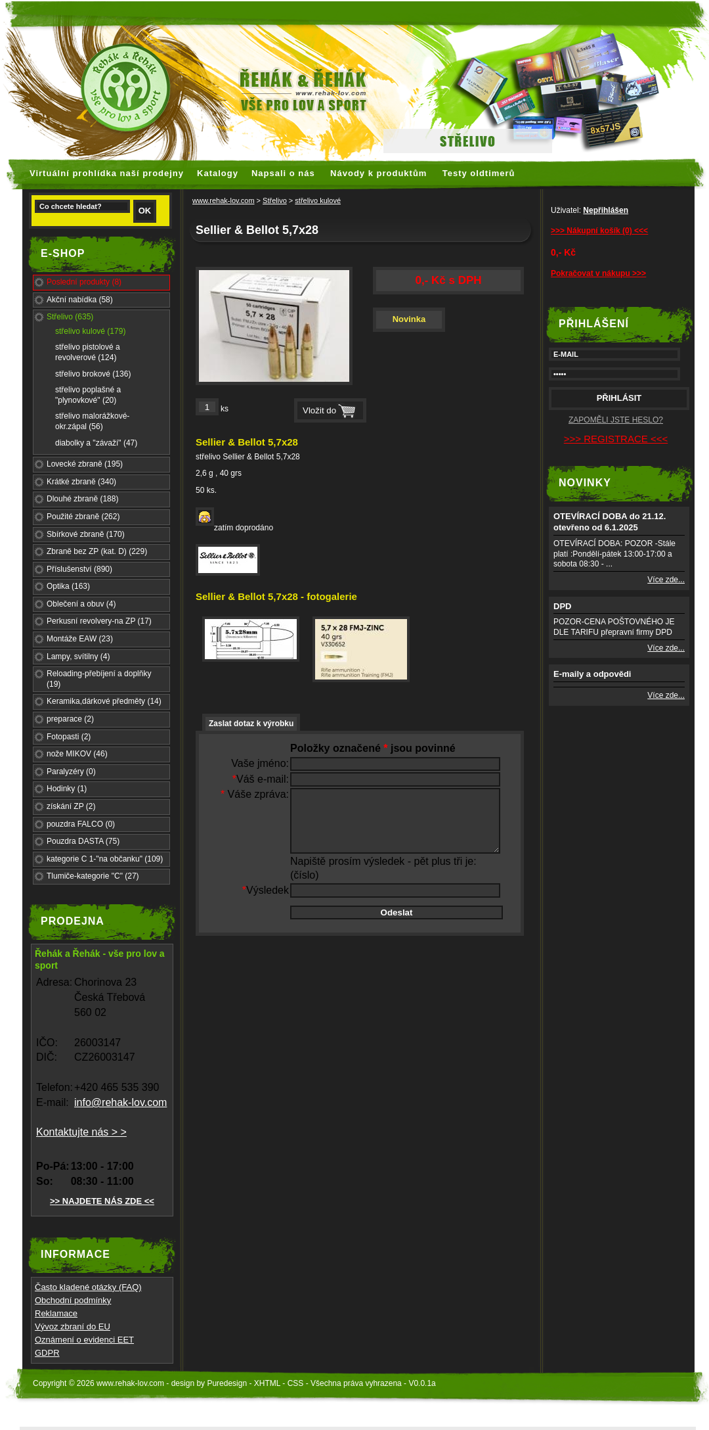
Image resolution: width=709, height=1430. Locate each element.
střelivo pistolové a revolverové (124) (87, 352)
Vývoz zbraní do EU (72, 1326)
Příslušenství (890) (79, 569)
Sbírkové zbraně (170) (86, 534)
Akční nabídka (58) (80, 299)
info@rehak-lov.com (120, 1102)
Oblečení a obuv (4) (81, 604)
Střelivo (275, 200)
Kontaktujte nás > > (81, 1132)
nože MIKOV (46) (77, 753)
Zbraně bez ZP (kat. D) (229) (97, 551)
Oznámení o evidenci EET (84, 1340)
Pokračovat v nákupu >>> (598, 273)
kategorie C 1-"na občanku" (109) (105, 859)
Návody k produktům (378, 173)
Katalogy (217, 173)
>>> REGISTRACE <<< (616, 438)
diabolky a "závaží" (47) (96, 443)
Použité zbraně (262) (83, 516)
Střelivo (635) (70, 316)
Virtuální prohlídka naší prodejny (107, 173)
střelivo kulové (318, 200)
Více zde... (666, 579)
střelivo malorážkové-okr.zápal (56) (92, 421)
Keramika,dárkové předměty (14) (104, 701)
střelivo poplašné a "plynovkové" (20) (88, 395)
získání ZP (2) (71, 806)
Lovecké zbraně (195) (85, 464)
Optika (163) (68, 586)
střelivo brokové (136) (93, 374)
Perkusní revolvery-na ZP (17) (99, 621)
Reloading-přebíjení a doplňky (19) (99, 679)
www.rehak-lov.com (223, 200)
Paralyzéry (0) (71, 771)
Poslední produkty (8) (84, 282)
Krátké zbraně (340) (81, 481)
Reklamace (56, 1313)
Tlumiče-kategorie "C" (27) (93, 876)
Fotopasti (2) (69, 736)
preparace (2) (70, 719)
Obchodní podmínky (73, 1300)
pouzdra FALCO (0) (81, 824)
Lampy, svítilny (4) (78, 656)
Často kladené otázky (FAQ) (88, 1287)
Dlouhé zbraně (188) (82, 498)
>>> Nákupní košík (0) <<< (599, 230)
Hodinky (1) (67, 788)
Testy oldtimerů (478, 173)
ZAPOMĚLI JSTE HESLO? (616, 420)
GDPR (47, 1353)
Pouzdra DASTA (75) (83, 841)
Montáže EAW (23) (80, 638)
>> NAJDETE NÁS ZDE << (102, 1201)
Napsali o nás (283, 173)
